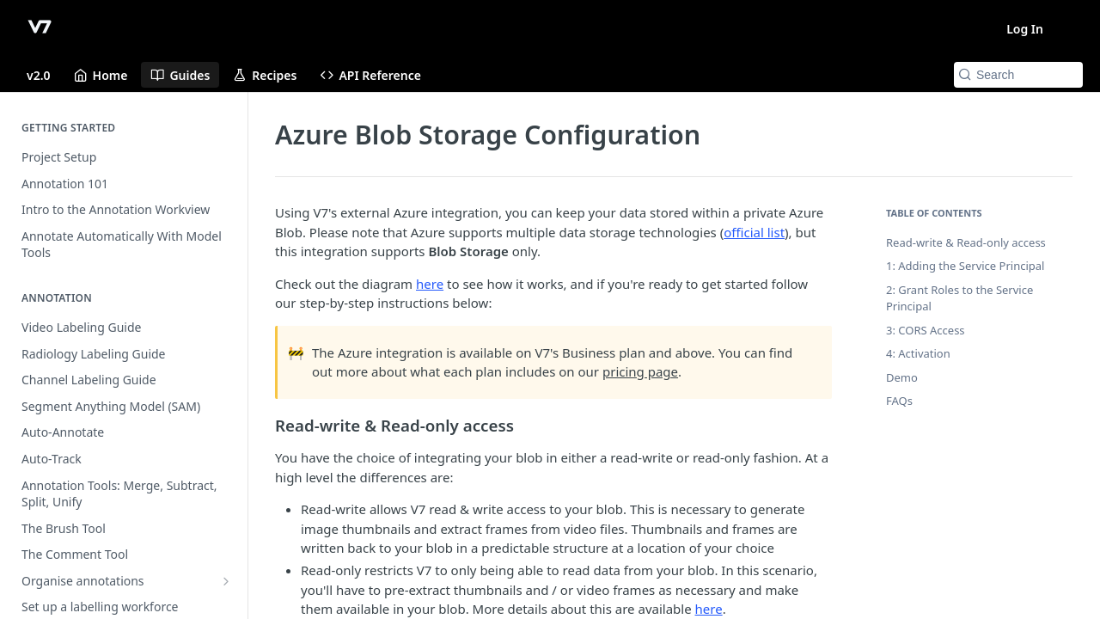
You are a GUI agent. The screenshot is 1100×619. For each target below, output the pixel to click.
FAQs (899, 400)
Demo (902, 377)
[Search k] (1018, 75)
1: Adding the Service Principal (965, 265)
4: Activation (918, 353)
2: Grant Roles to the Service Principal (959, 298)
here (429, 283)
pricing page (640, 371)
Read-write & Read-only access (966, 242)
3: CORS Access (925, 330)
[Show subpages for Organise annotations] (226, 581)
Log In (1024, 29)
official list (754, 232)
